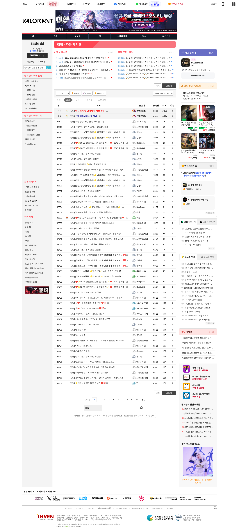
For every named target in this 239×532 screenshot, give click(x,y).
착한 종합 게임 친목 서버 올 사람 (87, 121)
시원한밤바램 (142, 127)
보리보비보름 (142, 303)
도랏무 (139, 335)
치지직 (28, 227)
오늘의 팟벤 (30, 196)
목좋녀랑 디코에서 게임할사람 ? (87, 314)
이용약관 (90, 508)
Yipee (138, 383)
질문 (77, 100)
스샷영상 (102, 100)
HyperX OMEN (31, 255)
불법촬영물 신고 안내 (140, 508)
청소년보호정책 (121, 508)
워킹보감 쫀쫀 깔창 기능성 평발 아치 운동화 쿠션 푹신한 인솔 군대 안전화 (198, 358)
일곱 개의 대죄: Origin (34, 264)
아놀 (138, 217)
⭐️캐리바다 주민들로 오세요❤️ (86, 383)
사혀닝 (139, 159)
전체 (59, 100)
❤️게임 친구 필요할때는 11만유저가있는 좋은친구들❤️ (97, 217)
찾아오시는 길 (157, 508)
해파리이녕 (141, 121)
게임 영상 (29, 250)
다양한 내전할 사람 (81, 346)
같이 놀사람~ (78, 335)
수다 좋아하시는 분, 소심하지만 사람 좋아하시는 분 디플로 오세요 (102, 298)
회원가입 (30, 62)
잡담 (68, 100)
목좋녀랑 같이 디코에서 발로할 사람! (89, 127)
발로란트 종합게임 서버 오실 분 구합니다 (91, 212)
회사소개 (68, 508)
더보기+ (111, 52)
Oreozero (140, 351)
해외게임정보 (31, 245)
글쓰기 (169, 86)
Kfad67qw (140, 207)
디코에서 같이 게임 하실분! (84, 159)
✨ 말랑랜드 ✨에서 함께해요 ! (86, 164)
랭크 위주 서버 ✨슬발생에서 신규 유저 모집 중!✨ (95, 207)
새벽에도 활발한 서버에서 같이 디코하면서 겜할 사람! (96, 169)
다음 (142, 400)
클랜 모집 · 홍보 (125, 52)
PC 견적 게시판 (31, 205)
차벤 (27, 232)
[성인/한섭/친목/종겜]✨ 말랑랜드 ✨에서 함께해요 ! (95, 132)
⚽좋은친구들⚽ (80, 351)
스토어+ (211, 86)
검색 (48, 67)
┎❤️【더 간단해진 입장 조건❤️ (87, 303)
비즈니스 (79, 508)
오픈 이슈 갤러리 (32, 187)
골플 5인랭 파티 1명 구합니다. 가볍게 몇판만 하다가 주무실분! (100, 340)
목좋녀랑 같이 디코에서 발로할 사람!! (89, 372)
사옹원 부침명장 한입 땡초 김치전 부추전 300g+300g (198, 338)
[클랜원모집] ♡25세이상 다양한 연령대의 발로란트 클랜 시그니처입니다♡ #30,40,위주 (111, 255)
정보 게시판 (62, 52)
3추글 (88, 93)
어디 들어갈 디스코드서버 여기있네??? (90, 319)
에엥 (138, 212)
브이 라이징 (30, 259)
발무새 (139, 255)
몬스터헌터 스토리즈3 (34, 268)
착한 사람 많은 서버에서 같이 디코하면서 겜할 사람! (95, 234)
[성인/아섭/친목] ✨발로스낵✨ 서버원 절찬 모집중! (95, 271)
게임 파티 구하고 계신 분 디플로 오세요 (90, 244)
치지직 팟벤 (30, 104)
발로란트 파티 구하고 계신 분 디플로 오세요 (92, 201)
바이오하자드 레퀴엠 (34, 273)
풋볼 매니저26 (31, 282)
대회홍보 (89, 100)
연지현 (139, 153)
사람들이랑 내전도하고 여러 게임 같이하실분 (92, 367)
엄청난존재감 (142, 340)
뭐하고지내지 (142, 314)
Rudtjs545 (140, 143)
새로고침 (209, 213)
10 (136, 400)
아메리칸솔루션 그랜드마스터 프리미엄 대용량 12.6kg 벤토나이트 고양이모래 (198, 348)
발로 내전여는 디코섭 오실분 (85, 153)
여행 (27, 241)
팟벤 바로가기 (31, 223)
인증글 (76, 93)
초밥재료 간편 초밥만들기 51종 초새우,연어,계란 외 (198, 353)
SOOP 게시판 (31, 108)
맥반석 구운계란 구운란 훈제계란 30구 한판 (198, 343)
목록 (158, 86)
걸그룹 (28, 236)
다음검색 (150, 415)
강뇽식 (139, 132)
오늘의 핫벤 (30, 192)
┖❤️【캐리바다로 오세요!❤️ (85, 308)
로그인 (213, 4)
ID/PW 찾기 (43, 62)
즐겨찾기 (100, 93)
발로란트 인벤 (37, 43)
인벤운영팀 (141, 111)
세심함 (139, 319)
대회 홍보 (30, 130)
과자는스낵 (141, 271)
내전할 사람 (78, 330)
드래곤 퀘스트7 (31, 277)
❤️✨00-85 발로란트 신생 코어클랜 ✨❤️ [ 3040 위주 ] (97, 143)
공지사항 (170, 508)
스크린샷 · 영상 (32, 135)
